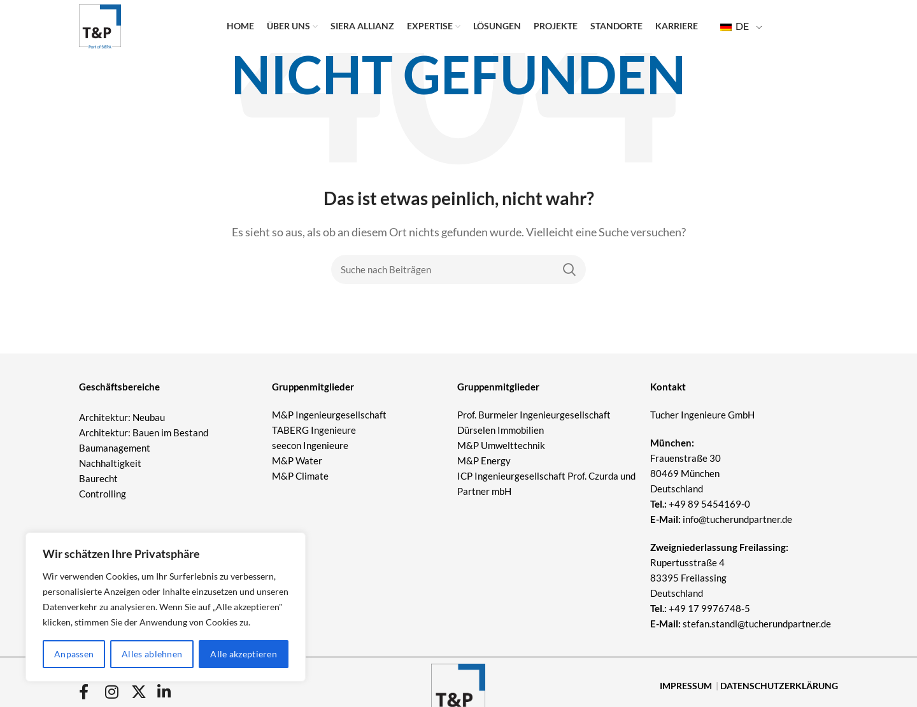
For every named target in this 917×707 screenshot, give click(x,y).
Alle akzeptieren (243, 653)
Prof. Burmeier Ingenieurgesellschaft (534, 414)
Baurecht (98, 478)
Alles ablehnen (152, 653)
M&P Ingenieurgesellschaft (329, 414)
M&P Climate (300, 476)
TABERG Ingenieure (314, 430)
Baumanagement (114, 447)
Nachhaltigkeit (110, 463)
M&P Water (297, 460)
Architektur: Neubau (122, 417)
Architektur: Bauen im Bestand (143, 432)
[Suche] (458, 269)
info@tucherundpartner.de (721, 519)
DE (734, 32)
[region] (165, 607)
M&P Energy (485, 460)
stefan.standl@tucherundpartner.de (757, 623)
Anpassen (74, 653)
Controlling (102, 493)
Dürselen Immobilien (500, 430)
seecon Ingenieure (310, 445)
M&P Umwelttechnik (502, 445)
